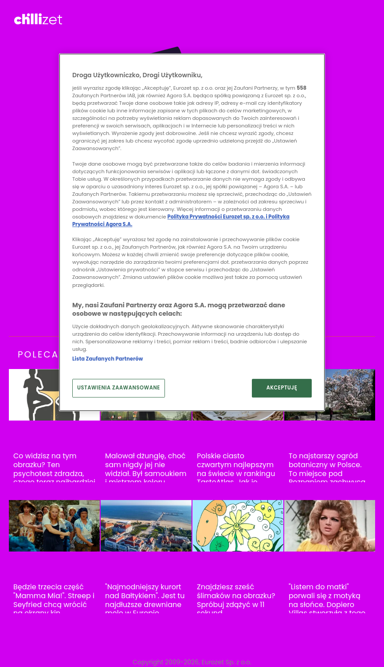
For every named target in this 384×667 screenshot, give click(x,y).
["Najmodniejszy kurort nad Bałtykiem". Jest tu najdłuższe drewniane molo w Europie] (146, 526)
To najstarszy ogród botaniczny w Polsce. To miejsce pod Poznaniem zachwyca (327, 469)
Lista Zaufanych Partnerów (107, 358)
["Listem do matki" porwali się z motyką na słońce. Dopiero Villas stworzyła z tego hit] (329, 526)
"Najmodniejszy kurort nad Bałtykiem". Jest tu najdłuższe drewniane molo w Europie (144, 600)
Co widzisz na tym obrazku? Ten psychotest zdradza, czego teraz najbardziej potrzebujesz (54, 473)
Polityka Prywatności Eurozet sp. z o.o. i (218, 216)
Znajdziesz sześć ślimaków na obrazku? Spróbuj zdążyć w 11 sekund (236, 600)
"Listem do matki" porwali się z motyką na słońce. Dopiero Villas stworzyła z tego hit (327, 604)
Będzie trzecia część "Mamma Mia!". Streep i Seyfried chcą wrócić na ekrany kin (53, 600)
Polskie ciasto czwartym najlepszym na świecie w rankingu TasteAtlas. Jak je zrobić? (236, 473)
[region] (192, 233)
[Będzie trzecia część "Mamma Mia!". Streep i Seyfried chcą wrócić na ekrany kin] (54, 526)
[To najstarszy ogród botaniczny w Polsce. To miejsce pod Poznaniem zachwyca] (329, 395)
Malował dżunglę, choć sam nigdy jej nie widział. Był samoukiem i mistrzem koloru (145, 469)
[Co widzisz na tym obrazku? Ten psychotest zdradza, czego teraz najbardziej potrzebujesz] (54, 395)
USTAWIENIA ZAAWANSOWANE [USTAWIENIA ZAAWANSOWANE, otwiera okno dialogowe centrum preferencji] (118, 387)
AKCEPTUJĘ (282, 387)
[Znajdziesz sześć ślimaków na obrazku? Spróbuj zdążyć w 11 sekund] (237, 526)
